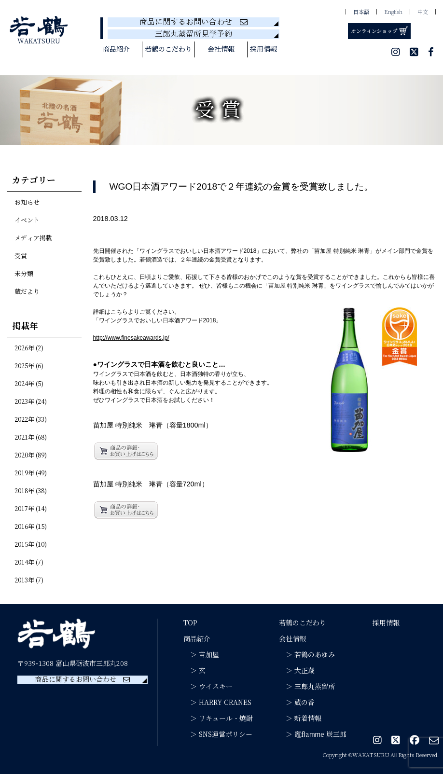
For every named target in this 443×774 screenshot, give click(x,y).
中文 (422, 12)
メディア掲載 (33, 238)
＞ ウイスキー (208, 686)
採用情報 (263, 49)
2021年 (24, 438)
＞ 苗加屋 (201, 654)
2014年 (24, 563)
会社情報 (221, 49)
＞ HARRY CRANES (217, 702)
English (393, 12)
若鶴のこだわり (168, 49)
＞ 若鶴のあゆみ (307, 654)
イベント (27, 220)
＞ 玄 (194, 670)
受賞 (20, 256)
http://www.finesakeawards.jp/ (131, 337)
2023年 (24, 402)
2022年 (24, 420)
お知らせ (27, 203)
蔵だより (27, 292)
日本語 (361, 12)
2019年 (24, 473)
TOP (190, 623)
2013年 (24, 580)
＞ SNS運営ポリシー (217, 734)
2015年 (24, 545)
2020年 (24, 455)
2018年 (24, 491)
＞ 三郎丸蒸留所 (307, 686)
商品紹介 (116, 49)
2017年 (24, 509)
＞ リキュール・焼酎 (218, 718)
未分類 (23, 274)
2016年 (24, 527)
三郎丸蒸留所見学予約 (193, 34)
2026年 (24, 348)
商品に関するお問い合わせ (193, 22)
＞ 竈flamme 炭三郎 (312, 734)
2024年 (24, 384)
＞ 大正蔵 (297, 670)
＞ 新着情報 (300, 718)
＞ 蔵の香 (297, 702)
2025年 (24, 366)
